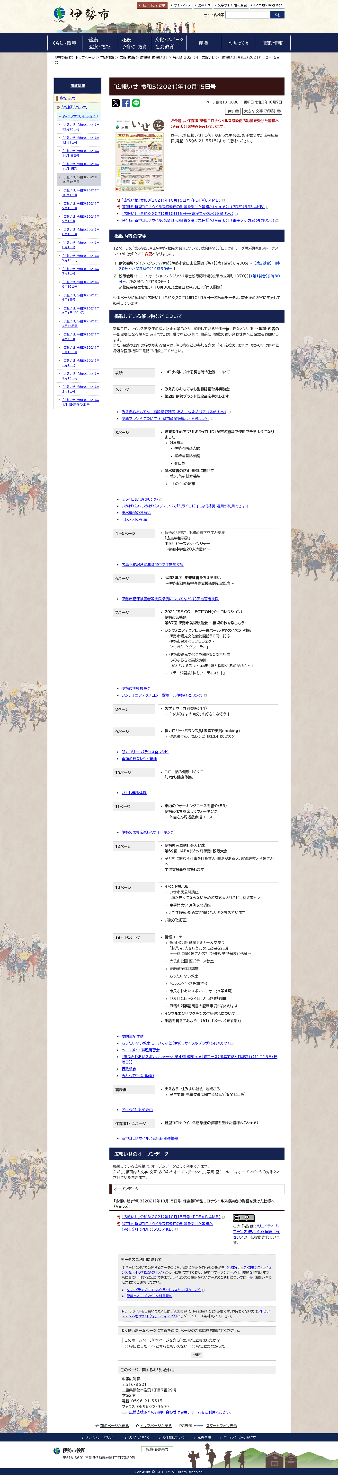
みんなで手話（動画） (138, 1076)
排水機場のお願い (136, 513)
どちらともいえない (171, 1346)
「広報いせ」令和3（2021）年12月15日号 (80, 126)
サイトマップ (182, 5)
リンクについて (139, 1437)
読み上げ (204, 5)
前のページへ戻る (114, 1426)
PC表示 (185, 1426)
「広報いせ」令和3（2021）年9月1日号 (80, 218)
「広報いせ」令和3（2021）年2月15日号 (80, 375)
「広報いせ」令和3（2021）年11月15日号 (80, 153)
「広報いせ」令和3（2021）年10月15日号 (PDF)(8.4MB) (173, 200)
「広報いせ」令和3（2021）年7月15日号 (80, 258)
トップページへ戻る (156, 1426)
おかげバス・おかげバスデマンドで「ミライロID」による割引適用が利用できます (185, 506)
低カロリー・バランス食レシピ (145, 752)
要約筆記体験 (132, 1036)
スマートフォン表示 (221, 1426)
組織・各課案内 (157, 1449)
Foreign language (268, 5)
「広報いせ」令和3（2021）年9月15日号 (80, 205)
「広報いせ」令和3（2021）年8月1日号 (80, 245)
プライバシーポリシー (100, 1437)
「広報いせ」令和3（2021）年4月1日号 (80, 336)
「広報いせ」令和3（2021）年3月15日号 (80, 349)
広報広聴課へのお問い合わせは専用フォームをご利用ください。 (180, 1412)
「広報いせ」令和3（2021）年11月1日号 (80, 166)
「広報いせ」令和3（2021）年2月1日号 (80, 389)
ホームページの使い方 (239, 1437)
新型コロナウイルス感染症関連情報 (150, 1138)
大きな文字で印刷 (259, 111)
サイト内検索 (214, 15)
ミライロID (142, 499)
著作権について (173, 1437)
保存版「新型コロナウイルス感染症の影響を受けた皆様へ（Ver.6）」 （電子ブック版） (200, 220)
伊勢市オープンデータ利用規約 (149, 1296)
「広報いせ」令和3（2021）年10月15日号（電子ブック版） (180, 213)
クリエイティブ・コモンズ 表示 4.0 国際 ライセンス (256, 1231)
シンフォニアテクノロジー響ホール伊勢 (164, 695)
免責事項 (204, 1437)
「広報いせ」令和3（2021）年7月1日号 (80, 271)
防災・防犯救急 (154, 5)
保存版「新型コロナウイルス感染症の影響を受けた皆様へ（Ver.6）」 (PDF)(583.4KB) (195, 207)
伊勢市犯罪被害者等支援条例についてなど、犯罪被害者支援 (170, 599)
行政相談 (129, 1069)
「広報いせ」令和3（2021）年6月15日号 (80, 284)
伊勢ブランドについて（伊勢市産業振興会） (167, 418)
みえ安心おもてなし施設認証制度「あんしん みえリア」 (176, 412)
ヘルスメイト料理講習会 (141, 1050)
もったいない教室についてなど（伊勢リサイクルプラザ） (177, 1043)
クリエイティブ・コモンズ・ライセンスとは (166, 1290)
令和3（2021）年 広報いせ (194, 57)
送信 (197, 1354)
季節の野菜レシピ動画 (139, 759)
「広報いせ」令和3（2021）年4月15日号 (80, 323)
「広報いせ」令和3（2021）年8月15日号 (80, 231)
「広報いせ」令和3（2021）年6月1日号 (80, 297)
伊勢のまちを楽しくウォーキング (148, 832)
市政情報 (107, 57)
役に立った (138, 1346)
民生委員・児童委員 (137, 1110)
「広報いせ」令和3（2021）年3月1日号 (80, 362)
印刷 (230, 111)
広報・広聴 (127, 57)
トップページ (85, 57)
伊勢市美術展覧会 (136, 688)
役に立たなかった (210, 1346)
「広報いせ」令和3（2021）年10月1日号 (80, 192)
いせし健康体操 (134, 793)
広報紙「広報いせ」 (153, 57)
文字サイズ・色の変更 (232, 5)
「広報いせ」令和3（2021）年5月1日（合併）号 (80, 310)
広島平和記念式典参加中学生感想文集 (153, 564)
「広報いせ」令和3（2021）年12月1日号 (80, 140)
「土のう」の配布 (134, 519)
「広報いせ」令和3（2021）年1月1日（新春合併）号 (80, 402)
